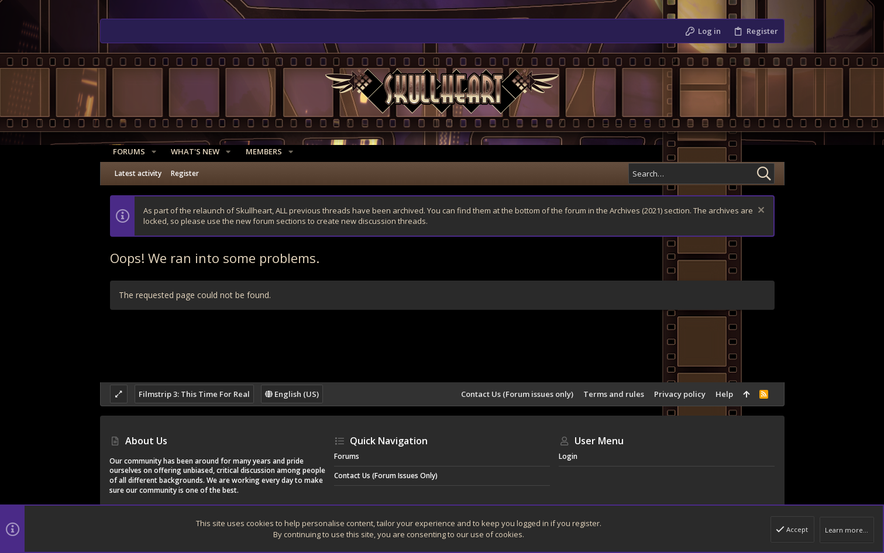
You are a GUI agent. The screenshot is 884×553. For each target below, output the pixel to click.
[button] (150, 151)
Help (724, 394)
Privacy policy (680, 394)
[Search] (701, 174)
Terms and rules (613, 394)
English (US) (292, 394)
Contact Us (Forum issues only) (517, 394)
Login (568, 456)
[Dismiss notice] (760, 211)
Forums (346, 456)
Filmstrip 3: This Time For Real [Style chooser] (194, 394)
